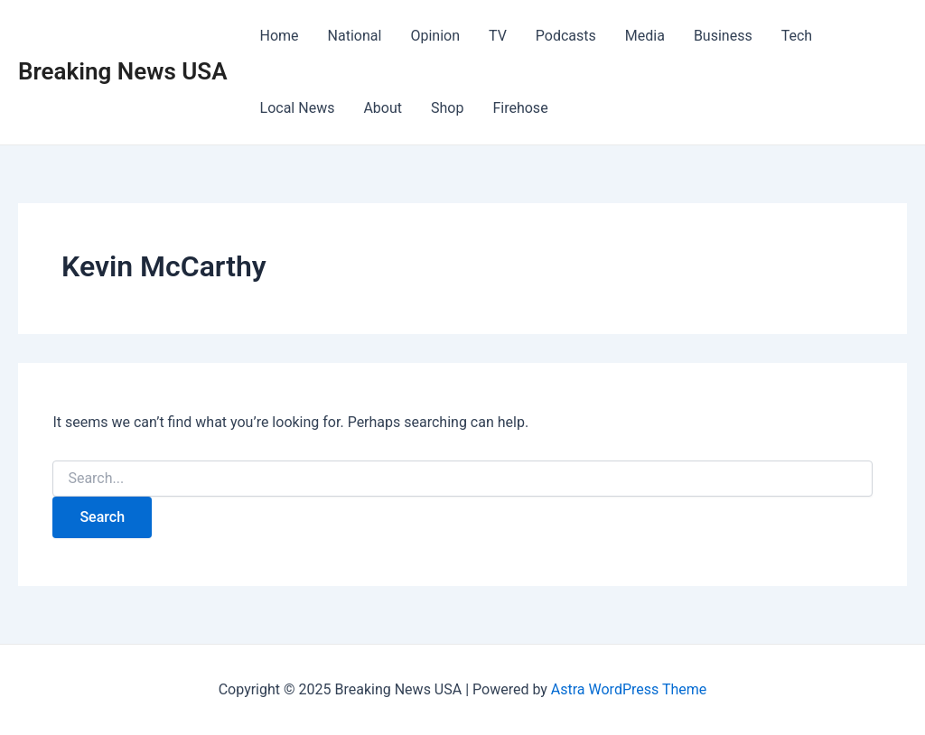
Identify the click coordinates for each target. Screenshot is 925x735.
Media (645, 35)
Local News (297, 107)
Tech (796, 35)
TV (498, 35)
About (382, 107)
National (355, 35)
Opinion (435, 35)
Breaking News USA (123, 71)
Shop (447, 107)
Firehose (519, 107)
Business (723, 35)
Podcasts (566, 35)
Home (279, 35)
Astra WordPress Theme (628, 689)
